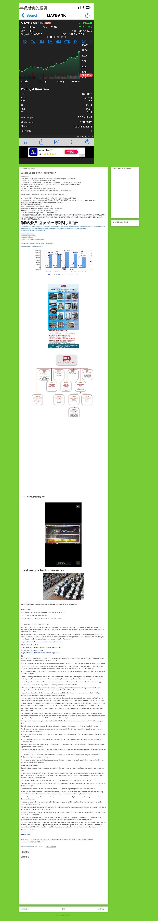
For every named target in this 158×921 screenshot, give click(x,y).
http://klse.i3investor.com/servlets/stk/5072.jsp (33, 230)
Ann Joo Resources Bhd (65, 639)
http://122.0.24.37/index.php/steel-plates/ (32, 239)
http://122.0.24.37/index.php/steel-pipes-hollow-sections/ (37, 243)
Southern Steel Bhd (31, 645)
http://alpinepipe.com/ (27, 237)
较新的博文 (25, 909)
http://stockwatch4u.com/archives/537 (32, 246)
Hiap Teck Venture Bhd (35, 650)
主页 (63, 909)
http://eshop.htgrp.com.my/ (28, 235)
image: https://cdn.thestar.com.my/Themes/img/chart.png (41, 642)
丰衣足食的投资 (33, 8)
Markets (23, 834)
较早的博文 (102, 909)
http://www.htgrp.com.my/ (27, 234)
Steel (28, 834)
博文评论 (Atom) (65, 915)
